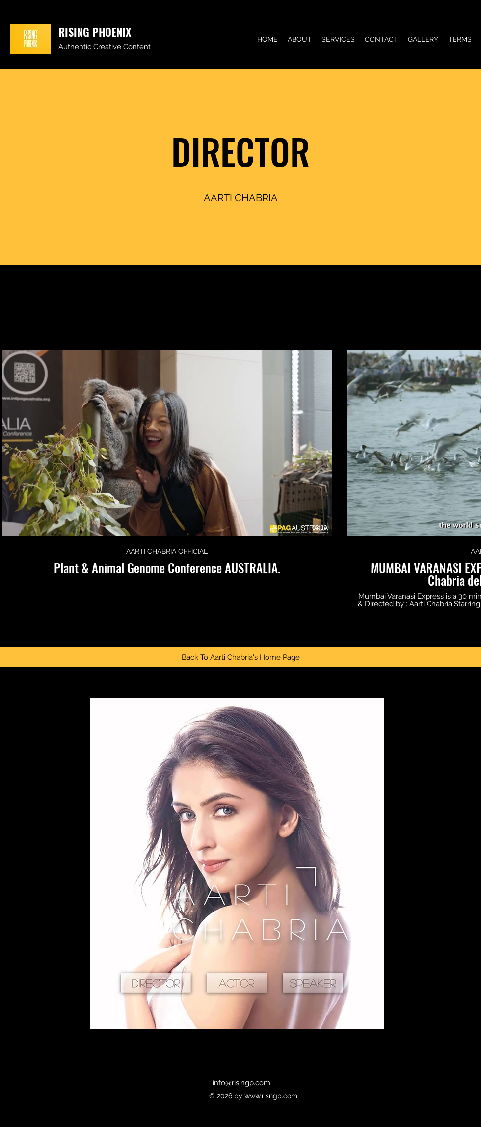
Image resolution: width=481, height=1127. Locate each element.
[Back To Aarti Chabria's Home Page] (240, 657)
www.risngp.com (270, 1096)
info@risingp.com (241, 1082)
